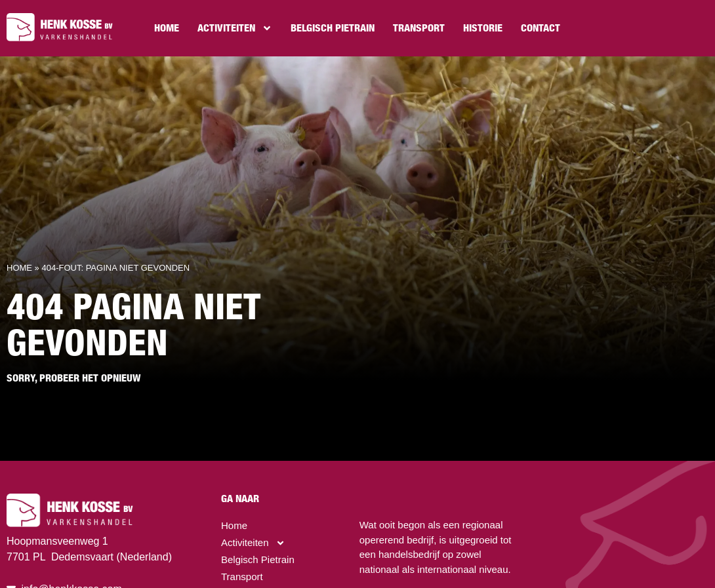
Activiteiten (234, 28)
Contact (540, 28)
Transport (419, 28)
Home (166, 28)
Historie (482, 28)
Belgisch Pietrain (333, 28)
